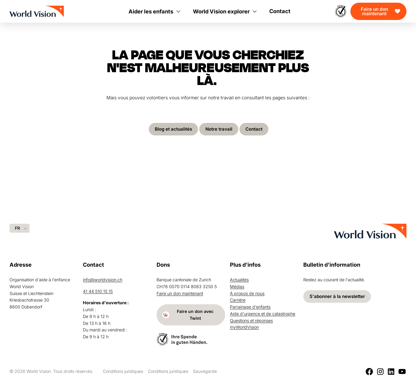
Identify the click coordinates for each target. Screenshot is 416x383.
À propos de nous (247, 292)
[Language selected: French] (19, 228)
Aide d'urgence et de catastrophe (262, 313)
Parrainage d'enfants (250, 306)
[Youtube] (402, 371)
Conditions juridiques (123, 371)
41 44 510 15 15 (98, 290)
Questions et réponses (251, 319)
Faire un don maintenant (374, 11)
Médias (237, 285)
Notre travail (219, 129)
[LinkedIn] (391, 371)
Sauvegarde (205, 371)
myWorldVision (244, 326)
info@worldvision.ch (102, 279)
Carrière (237, 299)
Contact (254, 129)
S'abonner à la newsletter (337, 296)
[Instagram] (380, 371)
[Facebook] (369, 371)
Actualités (239, 279)
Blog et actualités (173, 129)
